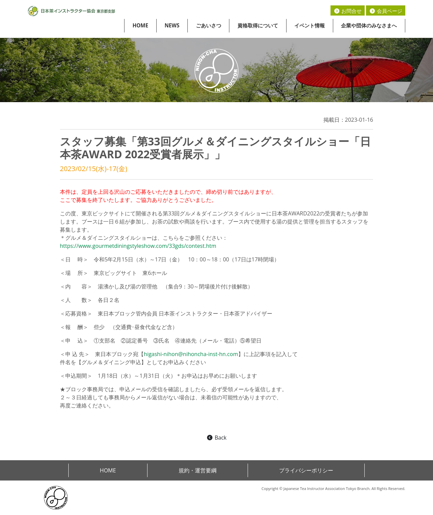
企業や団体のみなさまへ (369, 25)
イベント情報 (309, 25)
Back (216, 437)
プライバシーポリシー (306, 470)
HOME (141, 25)
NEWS (171, 25)
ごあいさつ (208, 25)
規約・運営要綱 (197, 470)
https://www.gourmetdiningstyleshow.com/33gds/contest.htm (138, 246)
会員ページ (385, 10)
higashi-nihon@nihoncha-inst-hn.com (191, 354)
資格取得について (257, 25)
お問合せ (348, 10)
